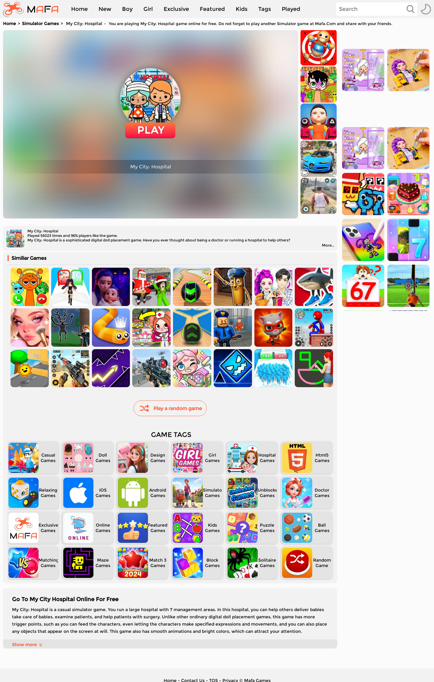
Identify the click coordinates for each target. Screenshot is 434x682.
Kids (241, 9)
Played (291, 9)
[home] (33, 9)
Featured (212, 9)
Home (79, 9)
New (105, 9)
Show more (27, 644)
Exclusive (176, 9)
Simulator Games (40, 23)
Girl (148, 9)
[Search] (376, 9)
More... (328, 245)
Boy (127, 9)
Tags (264, 9)
